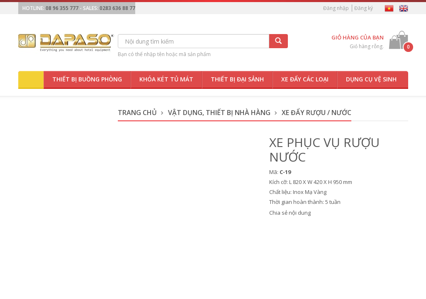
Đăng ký (363, 8)
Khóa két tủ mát (166, 79)
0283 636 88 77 (117, 8)
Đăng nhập (336, 8)
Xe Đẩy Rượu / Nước (316, 112)
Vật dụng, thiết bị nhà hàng (219, 112)
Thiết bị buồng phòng (87, 79)
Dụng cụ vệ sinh (371, 79)
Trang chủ (137, 112)
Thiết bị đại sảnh (237, 79)
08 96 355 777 (62, 8)
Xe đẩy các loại (305, 79)
